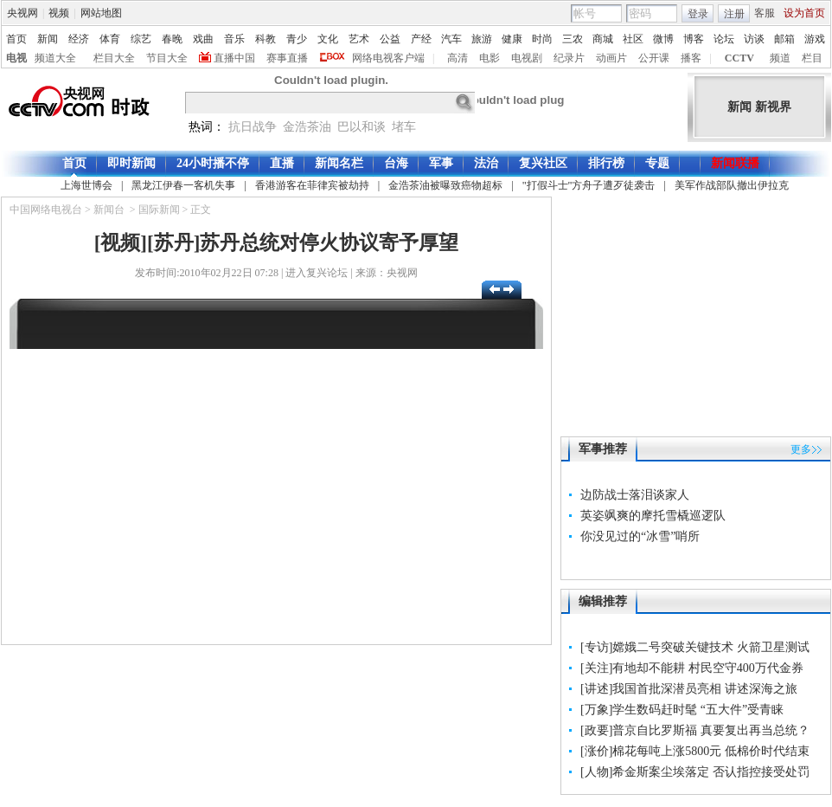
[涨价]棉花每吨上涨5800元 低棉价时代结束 (695, 751)
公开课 (653, 58)
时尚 (542, 39)
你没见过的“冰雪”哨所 (640, 536)
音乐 (234, 39)
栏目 (812, 58)
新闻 (47, 39)
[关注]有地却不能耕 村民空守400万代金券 (691, 668)
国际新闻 (159, 209)
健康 (512, 39)
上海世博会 (86, 185)
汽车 (451, 39)
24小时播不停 (212, 163)
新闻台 (109, 209)
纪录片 (569, 58)
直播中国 (234, 58)
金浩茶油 (307, 126)
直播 (282, 163)
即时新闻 (131, 163)
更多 (800, 449)
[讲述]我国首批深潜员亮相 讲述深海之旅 (688, 688)
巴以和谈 (361, 126)
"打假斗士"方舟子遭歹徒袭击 (589, 185)
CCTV (739, 58)
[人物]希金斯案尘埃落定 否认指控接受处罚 (695, 771)
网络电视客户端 (388, 58)
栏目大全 (114, 58)
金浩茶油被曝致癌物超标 (445, 185)
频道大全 (55, 58)
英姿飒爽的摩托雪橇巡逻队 (653, 515)
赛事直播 (287, 58)
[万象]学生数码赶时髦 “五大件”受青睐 (682, 709)
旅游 (481, 39)
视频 (58, 13)
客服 (764, 13)
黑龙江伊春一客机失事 (183, 185)
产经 (421, 39)
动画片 (611, 58)
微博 (663, 39)
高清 (457, 58)
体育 (109, 39)
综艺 (141, 39)
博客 (693, 39)
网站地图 (101, 13)
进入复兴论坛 (316, 273)
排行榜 (606, 163)
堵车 (404, 126)
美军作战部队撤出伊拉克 (732, 185)
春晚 (172, 39)
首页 (16, 39)
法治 (486, 163)
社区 (633, 39)
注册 (734, 14)
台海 (396, 163)
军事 (441, 163)
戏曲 (203, 39)
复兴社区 (543, 163)
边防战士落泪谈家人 (634, 494)
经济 (78, 39)
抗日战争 (252, 126)
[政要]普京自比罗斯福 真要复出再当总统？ (695, 730)
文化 (327, 39)
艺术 (359, 39)
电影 (489, 58)
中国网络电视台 (46, 209)
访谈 (754, 39)
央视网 (22, 13)
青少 (296, 39)
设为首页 (804, 13)
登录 (698, 14)
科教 (265, 39)
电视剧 (526, 58)
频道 (780, 58)
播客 (691, 58)
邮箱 (784, 39)
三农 (572, 39)
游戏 (814, 39)
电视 (16, 58)
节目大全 (167, 58)
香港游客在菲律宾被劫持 (312, 185)
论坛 (724, 39)
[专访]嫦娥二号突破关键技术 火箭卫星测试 (695, 647)
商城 (602, 39)
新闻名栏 (339, 163)
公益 (390, 39)
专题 (657, 163)
